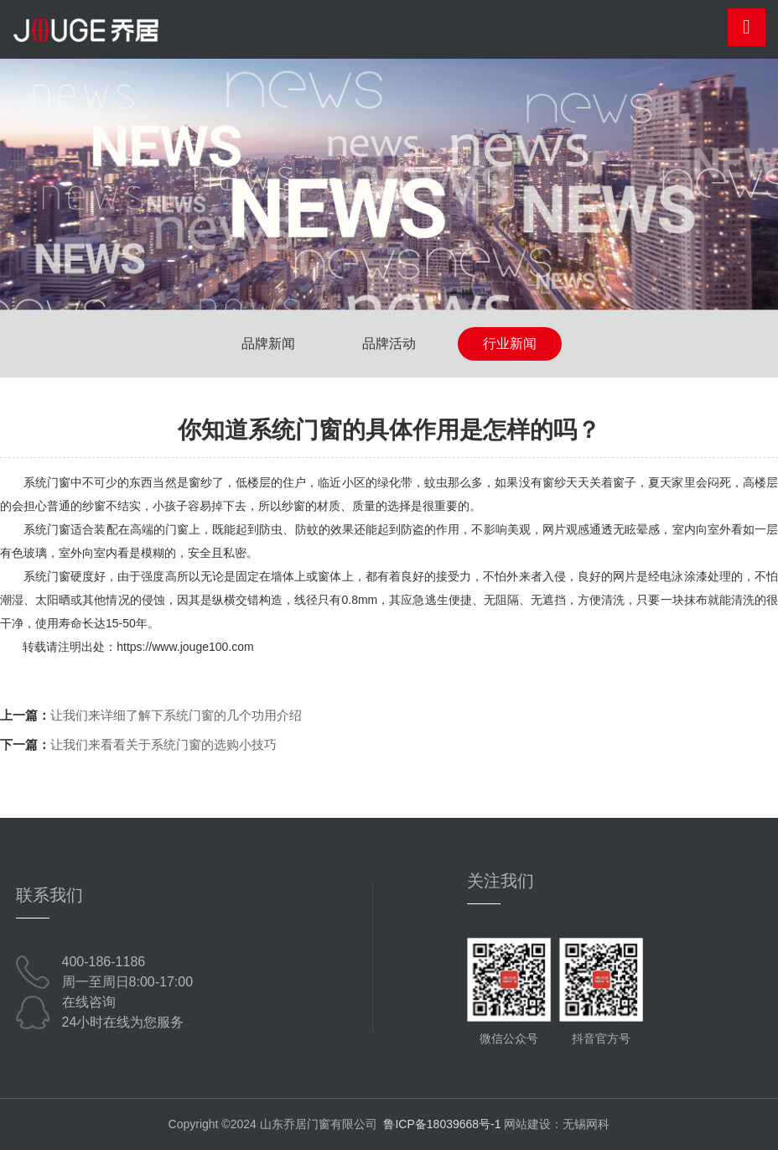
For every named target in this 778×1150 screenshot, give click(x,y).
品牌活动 (389, 343)
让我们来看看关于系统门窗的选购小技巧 (163, 744)
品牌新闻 (268, 343)
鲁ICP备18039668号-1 (442, 1124)
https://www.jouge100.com (185, 646)
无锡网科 (586, 1124)
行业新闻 (510, 343)
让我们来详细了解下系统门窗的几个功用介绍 (176, 715)
